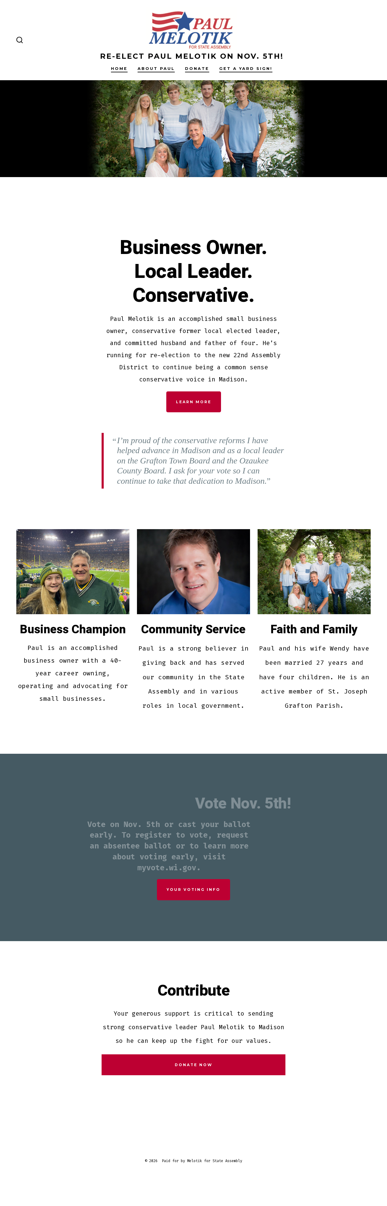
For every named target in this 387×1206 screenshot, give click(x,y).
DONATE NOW (194, 1065)
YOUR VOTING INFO (193, 889)
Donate (197, 68)
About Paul (156, 68)
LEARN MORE (193, 402)
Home (119, 68)
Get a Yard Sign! (245, 68)
